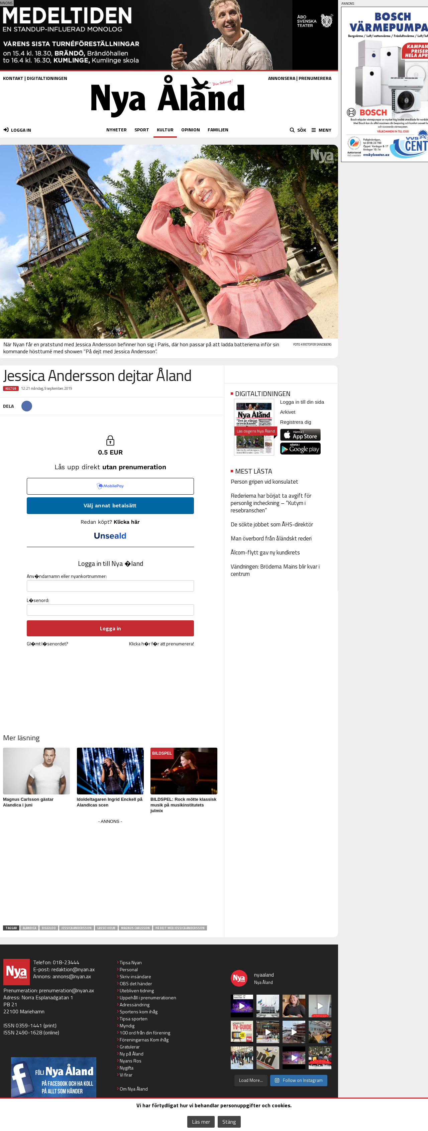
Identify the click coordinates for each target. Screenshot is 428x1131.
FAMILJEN (218, 129)
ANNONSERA (281, 78)
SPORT (141, 129)
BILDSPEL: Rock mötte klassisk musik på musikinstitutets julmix (183, 805)
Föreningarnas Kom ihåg (144, 1039)
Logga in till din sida (302, 402)
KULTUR (165, 129)
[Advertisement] (110, 872)
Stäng (229, 1122)
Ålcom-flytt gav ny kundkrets (265, 552)
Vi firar (126, 1074)
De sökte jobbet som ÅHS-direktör (272, 524)
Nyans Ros (130, 1060)
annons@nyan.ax (71, 976)
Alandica (29, 928)
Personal (129, 969)
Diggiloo (49, 928)
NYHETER (116, 129)
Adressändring (134, 1004)
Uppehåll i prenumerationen (148, 997)
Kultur (10, 388)
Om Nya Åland (134, 1088)
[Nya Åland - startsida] (168, 119)
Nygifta (126, 1067)
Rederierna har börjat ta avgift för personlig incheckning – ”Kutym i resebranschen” (271, 503)
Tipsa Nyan (131, 962)
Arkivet (288, 412)
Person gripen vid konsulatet (264, 481)
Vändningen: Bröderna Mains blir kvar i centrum (275, 570)
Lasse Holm (106, 928)
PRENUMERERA (315, 78)
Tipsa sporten (133, 1018)
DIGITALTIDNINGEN (47, 78)
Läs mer (201, 1122)
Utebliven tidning (137, 990)
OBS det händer (136, 983)
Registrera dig (295, 422)
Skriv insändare (135, 976)
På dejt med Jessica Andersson (180, 928)
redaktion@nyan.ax (73, 969)
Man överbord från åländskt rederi (271, 538)
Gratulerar (130, 1046)
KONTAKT (13, 78)
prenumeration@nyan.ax (66, 990)
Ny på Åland (131, 1053)
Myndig (127, 1025)
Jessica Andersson (77, 928)
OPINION (190, 129)
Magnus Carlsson (135, 928)
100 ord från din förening (145, 1032)
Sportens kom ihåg (138, 1011)
